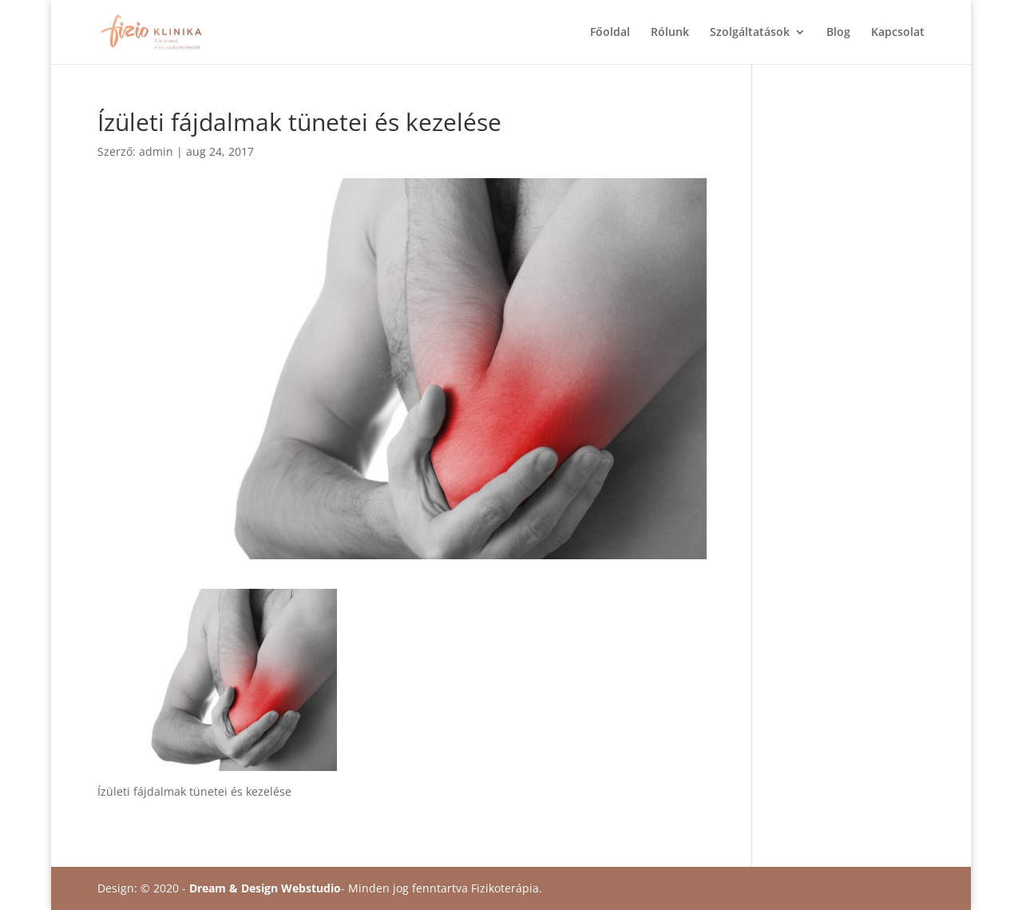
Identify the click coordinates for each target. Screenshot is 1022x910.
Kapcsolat (898, 32)
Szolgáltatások (750, 32)
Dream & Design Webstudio (265, 888)
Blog (838, 32)
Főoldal (610, 32)
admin (156, 151)
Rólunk (670, 32)
